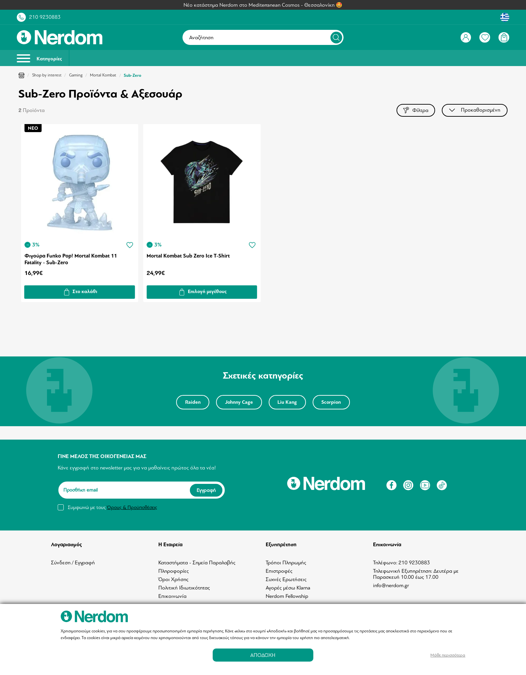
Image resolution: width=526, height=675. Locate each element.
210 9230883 (45, 17)
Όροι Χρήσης (173, 580)
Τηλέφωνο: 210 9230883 (401, 563)
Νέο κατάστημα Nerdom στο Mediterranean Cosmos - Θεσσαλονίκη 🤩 (263, 5)
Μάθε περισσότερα (447, 655)
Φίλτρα (415, 110)
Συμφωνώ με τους (112, 508)
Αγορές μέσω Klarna (288, 588)
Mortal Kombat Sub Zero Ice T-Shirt (188, 256)
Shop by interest (46, 75)
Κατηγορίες (39, 58)
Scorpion (332, 403)
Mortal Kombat (103, 75)
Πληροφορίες (173, 571)
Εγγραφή (206, 491)
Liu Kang (287, 403)
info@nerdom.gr (391, 586)
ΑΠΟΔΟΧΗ (262, 655)
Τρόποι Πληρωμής (286, 563)
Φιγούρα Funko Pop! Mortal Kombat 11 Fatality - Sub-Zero (70, 259)
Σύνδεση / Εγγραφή (73, 563)
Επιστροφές (279, 571)
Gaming (76, 75)
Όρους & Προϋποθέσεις (132, 508)
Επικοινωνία (172, 597)
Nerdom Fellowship (287, 597)
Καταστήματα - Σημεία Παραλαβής (196, 563)
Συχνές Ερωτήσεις (286, 580)
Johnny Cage (239, 403)
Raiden (192, 403)
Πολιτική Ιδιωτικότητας (184, 588)
